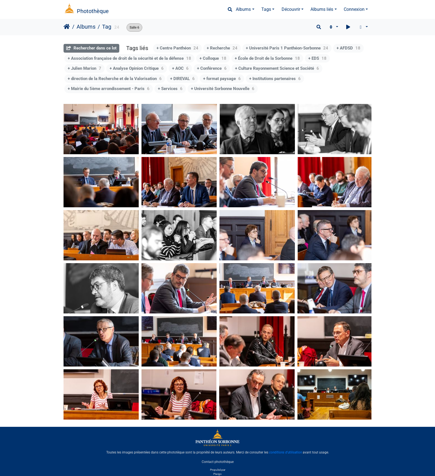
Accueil (67, 27)
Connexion (354, 9)
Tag (106, 26)
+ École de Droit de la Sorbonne (267, 58)
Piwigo (217, 473)
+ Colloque (212, 58)
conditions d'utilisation (285, 452)
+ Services (170, 88)
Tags (266, 9)
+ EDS (317, 58)
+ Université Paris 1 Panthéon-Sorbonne (287, 48)
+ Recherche (222, 48)
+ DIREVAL (182, 78)
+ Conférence (212, 68)
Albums (243, 9)
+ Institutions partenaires (275, 78)
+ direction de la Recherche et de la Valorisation (115, 78)
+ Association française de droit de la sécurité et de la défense (129, 58)
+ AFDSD (348, 48)
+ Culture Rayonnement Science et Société (277, 68)
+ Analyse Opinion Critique (137, 68)
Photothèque (93, 11)
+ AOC (180, 68)
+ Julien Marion (84, 68)
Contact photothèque (218, 462)
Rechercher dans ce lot (91, 48)
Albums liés (321, 9)
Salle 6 (134, 27)
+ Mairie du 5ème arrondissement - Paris (109, 88)
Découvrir (291, 9)
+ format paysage (222, 78)
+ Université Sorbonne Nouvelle (222, 88)
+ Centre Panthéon (177, 48)
